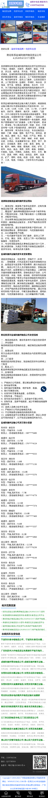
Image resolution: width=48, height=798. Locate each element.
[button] (24, 41)
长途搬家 (41, 17)
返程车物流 (18, 17)
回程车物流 (29, 11)
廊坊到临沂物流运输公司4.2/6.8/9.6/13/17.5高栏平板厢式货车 (25, 619)
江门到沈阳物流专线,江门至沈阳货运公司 (19, 718)
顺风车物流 (29, 17)
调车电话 (30, 794)
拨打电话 (18, 794)
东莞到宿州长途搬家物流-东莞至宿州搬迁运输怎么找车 (23, 684)
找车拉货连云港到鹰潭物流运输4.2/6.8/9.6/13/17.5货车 (24, 612)
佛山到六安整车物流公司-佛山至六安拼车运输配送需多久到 (23, 740)
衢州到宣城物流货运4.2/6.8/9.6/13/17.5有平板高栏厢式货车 (25, 630)
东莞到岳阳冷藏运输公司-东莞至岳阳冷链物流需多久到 (23, 673)
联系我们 (42, 794)
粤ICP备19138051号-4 (16, 765)
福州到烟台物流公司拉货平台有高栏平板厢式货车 (22, 626)
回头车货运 (6, 17)
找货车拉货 (18, 11)
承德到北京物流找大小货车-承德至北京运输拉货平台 (23, 622)
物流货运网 (6, 11)
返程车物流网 (17, 49)
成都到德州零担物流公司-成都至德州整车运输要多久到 (23, 662)
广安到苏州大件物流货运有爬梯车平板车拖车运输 (23, 651)
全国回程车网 (6, 794)
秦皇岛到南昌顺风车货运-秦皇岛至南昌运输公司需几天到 (23, 706)
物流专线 (41, 11)
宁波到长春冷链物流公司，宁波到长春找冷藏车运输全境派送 (23, 639)
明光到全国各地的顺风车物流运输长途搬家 (20, 695)
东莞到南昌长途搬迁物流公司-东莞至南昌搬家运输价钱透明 (23, 729)
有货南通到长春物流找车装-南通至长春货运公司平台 (23, 615)
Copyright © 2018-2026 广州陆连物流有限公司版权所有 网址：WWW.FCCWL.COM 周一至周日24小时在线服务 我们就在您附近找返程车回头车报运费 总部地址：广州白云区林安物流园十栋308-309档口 (24, 783)
